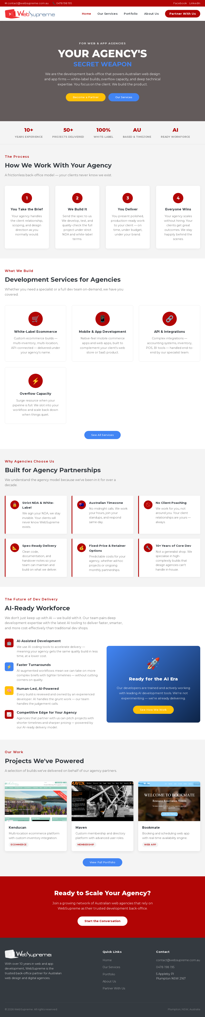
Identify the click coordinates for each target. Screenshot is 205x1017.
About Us (151, 13)
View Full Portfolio (102, 862)
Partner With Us (182, 13)
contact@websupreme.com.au (178, 960)
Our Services (107, 13)
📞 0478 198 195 (62, 3)
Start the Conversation (102, 921)
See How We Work (153, 709)
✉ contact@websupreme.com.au (27, 3)
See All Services (102, 434)
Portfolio (131, 13)
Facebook (180, 3)
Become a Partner (86, 97)
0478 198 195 (165, 967)
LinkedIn (194, 3)
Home (86, 13)
